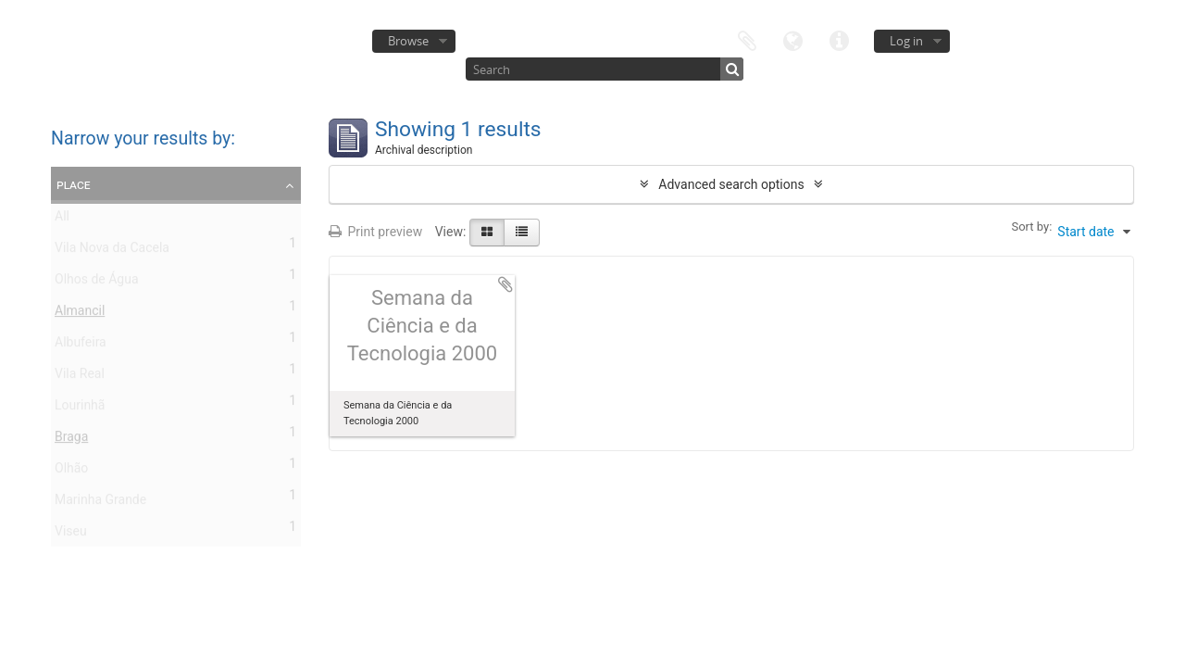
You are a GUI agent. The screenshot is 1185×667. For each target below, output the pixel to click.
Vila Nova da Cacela (112, 251)
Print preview (375, 231)
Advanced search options (731, 184)
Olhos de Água (97, 282)
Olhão (71, 471)
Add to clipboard (505, 284)
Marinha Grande (100, 503)
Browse (408, 40)
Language (793, 39)
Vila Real (80, 377)
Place (73, 184)
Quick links (840, 39)
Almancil (80, 314)
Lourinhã (80, 408)
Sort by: (1031, 226)
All (62, 219)
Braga (71, 440)
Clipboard (747, 39)
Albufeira (80, 345)
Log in (906, 40)
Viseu (71, 534)
